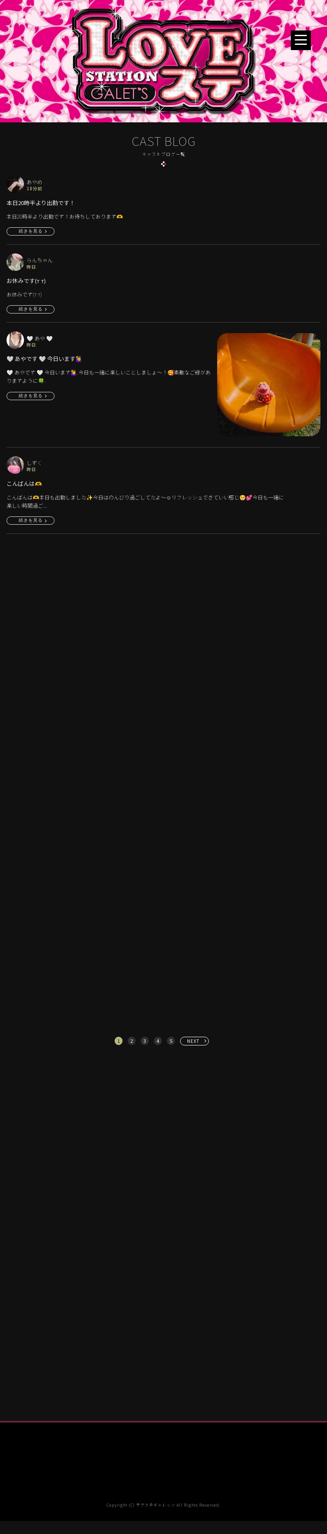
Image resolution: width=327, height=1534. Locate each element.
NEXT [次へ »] (193, 1041)
